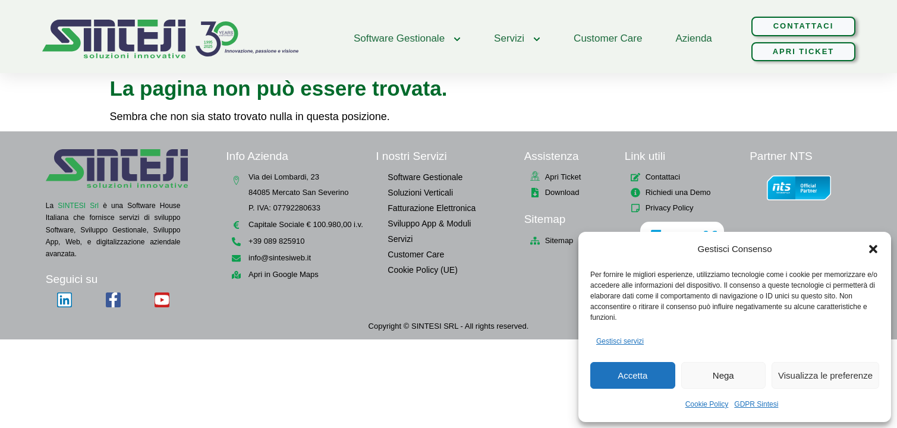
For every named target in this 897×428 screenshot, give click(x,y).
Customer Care (416, 254)
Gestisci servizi (620, 341)
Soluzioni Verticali (420, 192)
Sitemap (545, 219)
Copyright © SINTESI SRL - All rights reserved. (449, 326)
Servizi (400, 239)
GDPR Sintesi (756, 404)
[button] (873, 249)
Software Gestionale (425, 177)
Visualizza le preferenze (825, 375)
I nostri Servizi (411, 156)
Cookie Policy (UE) (422, 270)
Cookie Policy (707, 404)
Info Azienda (257, 156)
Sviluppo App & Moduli (429, 223)
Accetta (632, 375)
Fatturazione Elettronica (432, 208)
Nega (723, 375)
